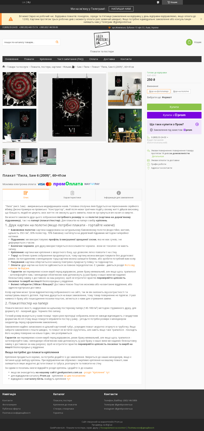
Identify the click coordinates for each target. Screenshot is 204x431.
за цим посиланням (74, 375)
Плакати (29, 59)
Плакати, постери (62, 400)
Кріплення (46, 59)
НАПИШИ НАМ (121, 9)
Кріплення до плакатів (65, 404)
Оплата (93, 59)
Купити (174, 107)
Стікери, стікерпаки (63, 408)
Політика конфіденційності (16, 412)
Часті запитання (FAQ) (70, 59)
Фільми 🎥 (69, 66)
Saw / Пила (83, 66)
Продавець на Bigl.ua (102, 424)
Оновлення (11, 59)
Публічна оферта (11, 408)
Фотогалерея (9, 404)
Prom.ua (118, 421)
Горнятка (58, 412)
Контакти (126, 59)
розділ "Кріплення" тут (97, 372)
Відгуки (25, 268)
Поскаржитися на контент (113, 427)
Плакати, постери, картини (46, 66)
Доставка (109, 59)
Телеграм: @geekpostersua (118, 404)
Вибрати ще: (159, 97)
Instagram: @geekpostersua (118, 408)
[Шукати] (57, 42)
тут (68, 378)
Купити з (174, 115)
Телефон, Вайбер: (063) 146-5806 (120, 400)
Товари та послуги (17, 66)
